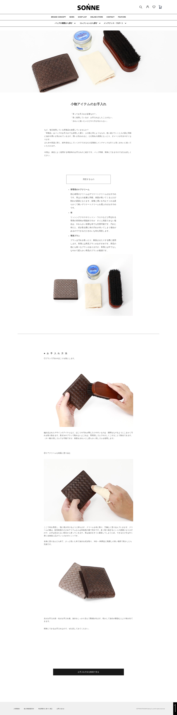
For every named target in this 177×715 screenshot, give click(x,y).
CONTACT (110, 17)
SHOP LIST (82, 17)
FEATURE (122, 17)
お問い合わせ (60, 709)
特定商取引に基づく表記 (45, 709)
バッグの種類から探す (65, 23)
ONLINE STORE (96, 17)
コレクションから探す (90, 23)
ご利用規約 (16, 709)
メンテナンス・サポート (115, 23)
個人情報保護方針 (29, 709)
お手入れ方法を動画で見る (88, 672)
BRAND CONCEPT (58, 17)
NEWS (71, 17)
